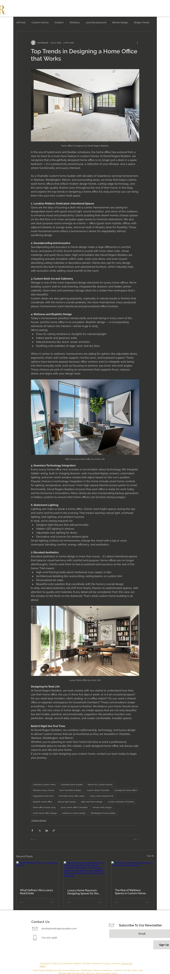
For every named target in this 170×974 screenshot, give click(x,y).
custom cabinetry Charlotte (121, 801)
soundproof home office (125, 790)
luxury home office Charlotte (74, 807)
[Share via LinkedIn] (46, 830)
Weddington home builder (103, 813)
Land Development (96, 22)
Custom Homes (40, 22)
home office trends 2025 (44, 807)
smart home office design (45, 813)
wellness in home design (74, 813)
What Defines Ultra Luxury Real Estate (36, 892)
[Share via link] (53, 830)
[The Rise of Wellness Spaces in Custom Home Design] (132, 873)
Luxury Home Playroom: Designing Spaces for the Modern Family (82, 892)
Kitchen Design (120, 22)
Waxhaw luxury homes (43, 790)
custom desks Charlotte (98, 790)
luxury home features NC (102, 796)
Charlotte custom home (44, 784)
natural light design (66, 801)
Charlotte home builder (71, 784)
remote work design (102, 807)
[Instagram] (5, 952)
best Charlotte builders (70, 790)
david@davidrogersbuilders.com (59, 928)
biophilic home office (42, 801)
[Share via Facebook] (32, 830)
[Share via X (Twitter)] (39, 830)
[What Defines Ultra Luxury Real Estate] (37, 873)
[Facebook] (5, 946)
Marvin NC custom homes (100, 784)
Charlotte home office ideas (72, 796)
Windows (75, 22)
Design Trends (141, 22)
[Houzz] (5, 959)
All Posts (21, 22)
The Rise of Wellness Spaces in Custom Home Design (130, 892)
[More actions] (137, 42)
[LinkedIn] (5, 965)
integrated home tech (43, 796)
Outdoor (59, 22)
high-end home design (92, 801)
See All (150, 856)
